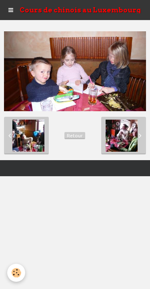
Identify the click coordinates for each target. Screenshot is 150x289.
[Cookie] (16, 273)
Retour (75, 135)
